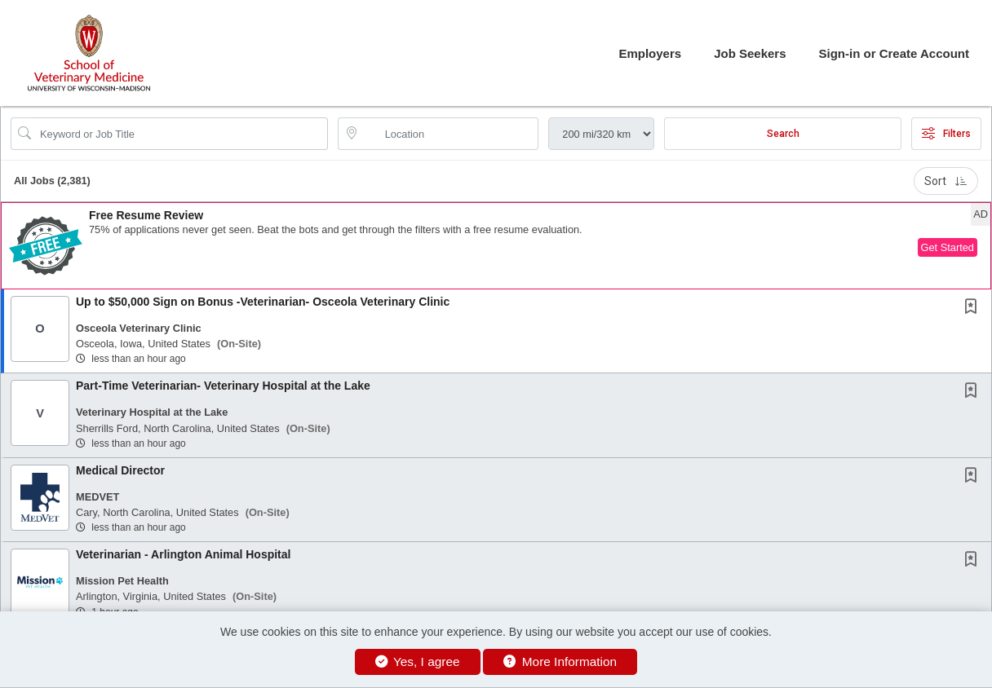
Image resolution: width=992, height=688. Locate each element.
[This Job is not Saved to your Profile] (974, 308)
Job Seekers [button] (750, 53)
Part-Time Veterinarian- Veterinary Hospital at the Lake (223, 385)
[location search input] (450, 133)
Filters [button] (946, 133)
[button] (496, 245)
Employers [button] (649, 53)
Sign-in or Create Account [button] (894, 53)
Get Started (947, 247)
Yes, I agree (417, 661)
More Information (560, 661)
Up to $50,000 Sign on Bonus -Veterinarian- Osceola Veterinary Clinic (263, 301)
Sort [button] (946, 180)
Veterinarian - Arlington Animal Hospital (183, 554)
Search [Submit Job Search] (783, 133)
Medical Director (120, 470)
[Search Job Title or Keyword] (180, 133)
